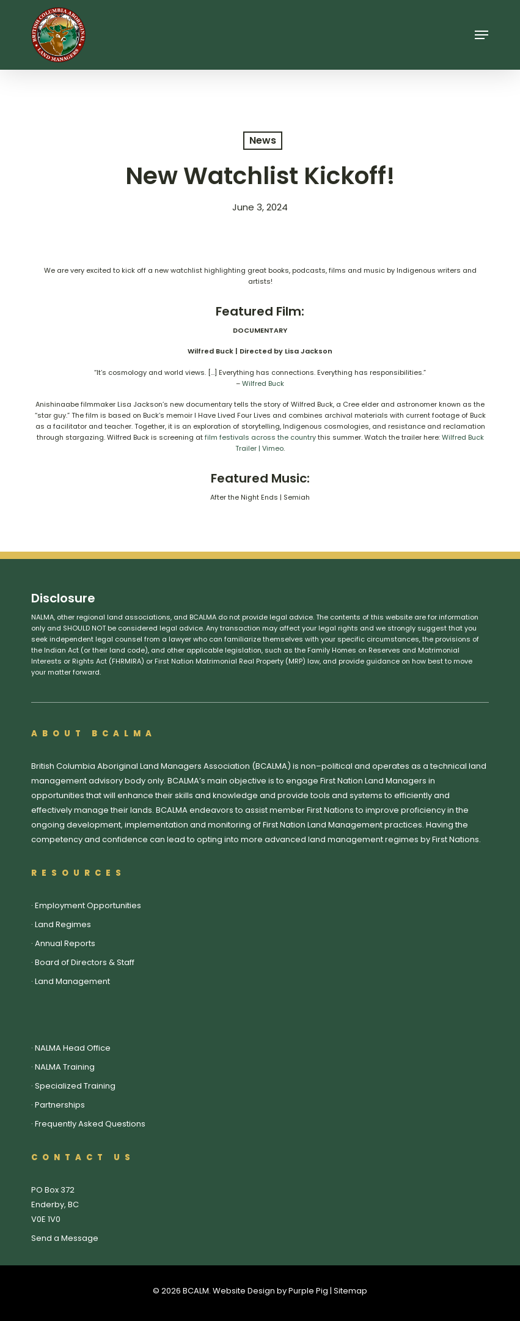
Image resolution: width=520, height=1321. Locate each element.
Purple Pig (308, 1291)
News (262, 140)
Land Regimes (63, 924)
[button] (481, 35)
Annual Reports (65, 943)
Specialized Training (75, 1086)
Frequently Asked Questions (90, 1124)
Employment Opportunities (88, 905)
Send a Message (64, 1238)
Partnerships (60, 1105)
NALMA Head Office (73, 1048)
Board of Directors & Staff (84, 962)
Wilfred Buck (263, 383)
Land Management (72, 981)
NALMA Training (65, 1067)
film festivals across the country (260, 437)
